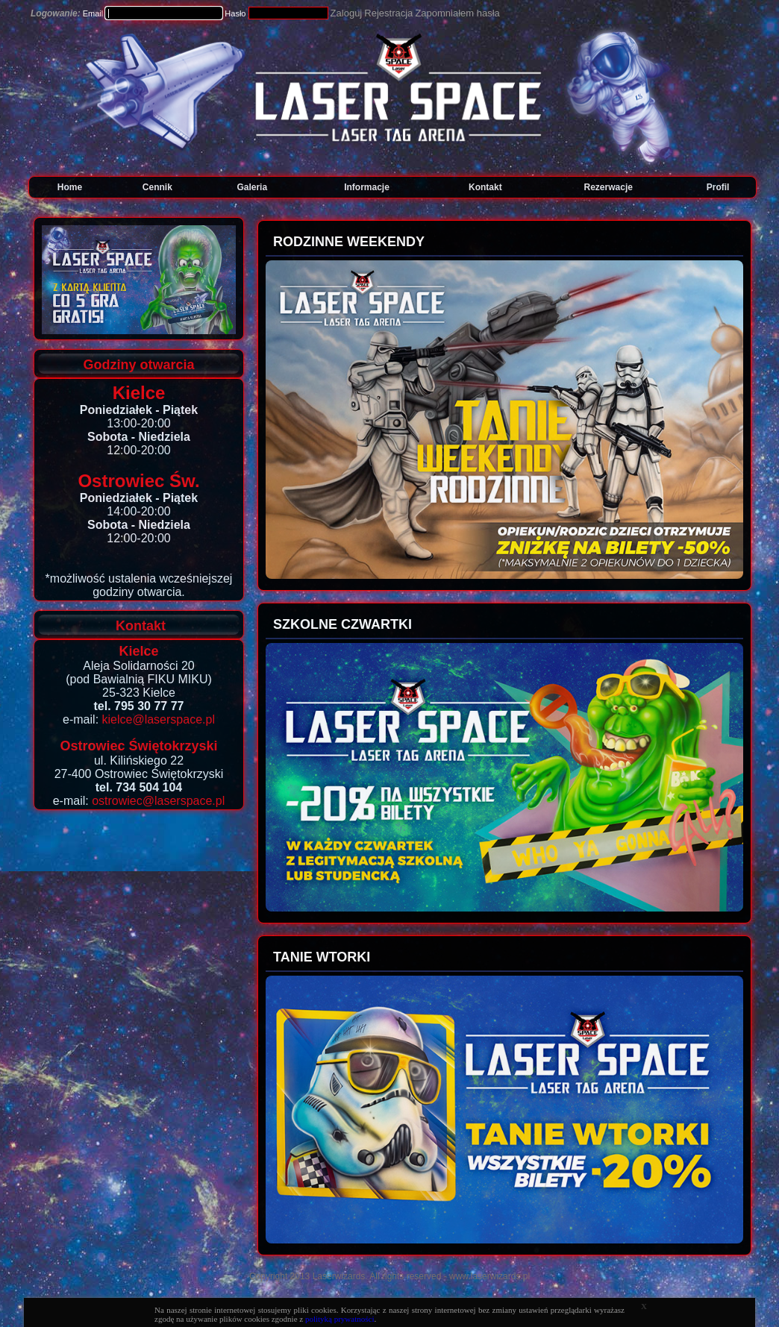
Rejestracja (388, 13)
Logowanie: (56, 13)
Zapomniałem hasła (457, 13)
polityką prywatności (340, 1318)
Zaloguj (347, 13)
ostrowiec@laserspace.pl (158, 800)
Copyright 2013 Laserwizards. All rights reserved (345, 1276)
